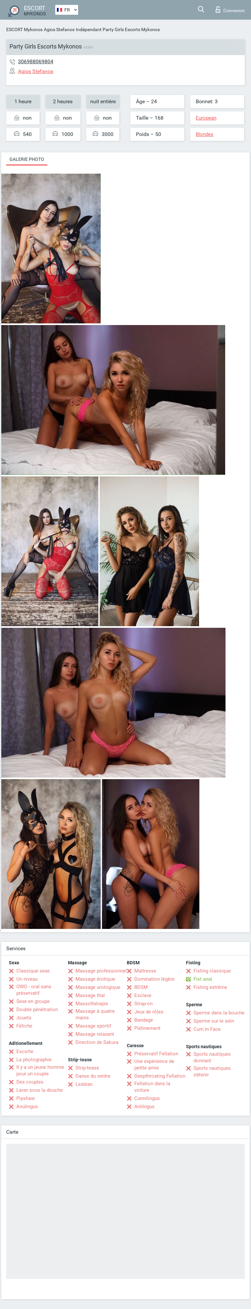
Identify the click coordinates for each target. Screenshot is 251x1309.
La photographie (34, 1060)
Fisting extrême (210, 987)
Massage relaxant (94, 1034)
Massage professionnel (101, 971)
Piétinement (147, 1028)
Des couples (29, 1082)
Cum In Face (207, 1029)
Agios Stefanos (59, 29)
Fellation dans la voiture (152, 1087)
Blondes (204, 134)
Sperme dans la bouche (218, 1013)
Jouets (23, 1018)
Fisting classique (212, 971)
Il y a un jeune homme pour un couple (40, 1070)
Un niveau (27, 979)
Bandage (143, 1020)
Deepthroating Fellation (159, 1076)
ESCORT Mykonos (24, 29)
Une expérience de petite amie (154, 1064)
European (206, 118)
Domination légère (154, 979)
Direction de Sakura (96, 1042)
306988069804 (35, 61)
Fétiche (24, 1026)
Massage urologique (97, 987)
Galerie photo (26, 159)
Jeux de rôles (148, 1012)
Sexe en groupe (33, 1001)
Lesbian (83, 1084)
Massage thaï (90, 995)
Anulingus (27, 1106)
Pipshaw (25, 1098)
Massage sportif (93, 1026)
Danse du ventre (92, 1076)
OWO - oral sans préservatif (33, 990)
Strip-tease (87, 1068)
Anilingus (144, 1106)
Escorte (24, 1051)
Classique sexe (33, 971)
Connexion (230, 9)
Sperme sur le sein (213, 1021)
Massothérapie (91, 1004)
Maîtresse (145, 971)
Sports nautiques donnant (212, 1057)
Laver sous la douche (39, 1090)
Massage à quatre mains (95, 1014)
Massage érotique (95, 979)
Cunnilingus (147, 1098)
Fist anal (202, 979)
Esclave (142, 995)
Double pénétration (37, 1009)
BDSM (141, 987)
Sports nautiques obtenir (212, 1071)
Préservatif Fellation (156, 1054)
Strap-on (143, 1004)
